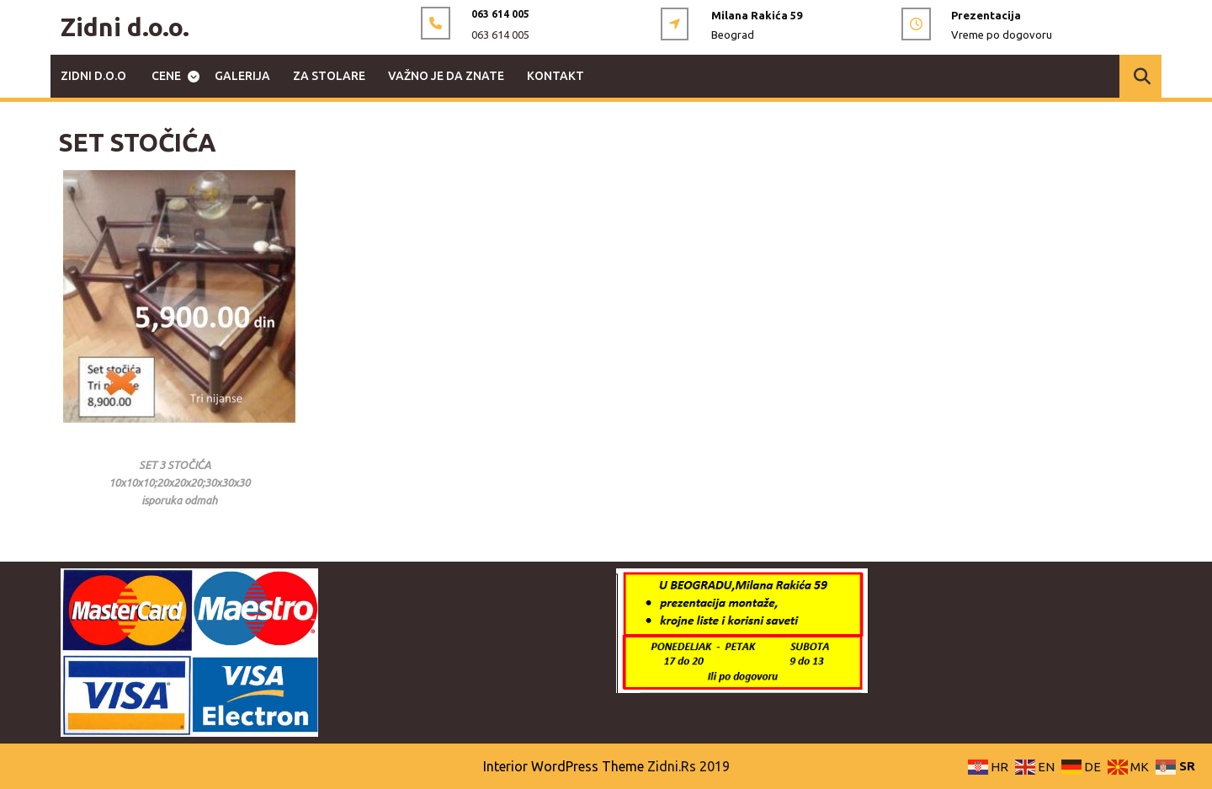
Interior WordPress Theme (563, 766)
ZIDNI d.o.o (93, 76)
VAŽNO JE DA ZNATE (446, 76)
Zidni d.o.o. (125, 27)
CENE (166, 76)
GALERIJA (242, 76)
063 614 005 (500, 34)
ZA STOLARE (329, 76)
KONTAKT (555, 76)
